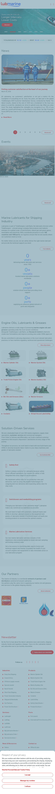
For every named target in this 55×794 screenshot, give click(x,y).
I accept (27, 775)
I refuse (27, 786)
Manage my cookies (27, 781)
